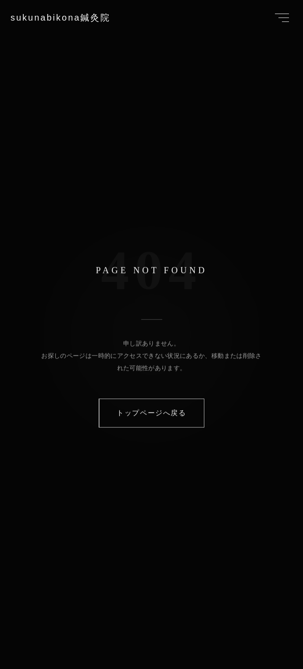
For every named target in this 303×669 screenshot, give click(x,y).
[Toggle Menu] (281, 17)
